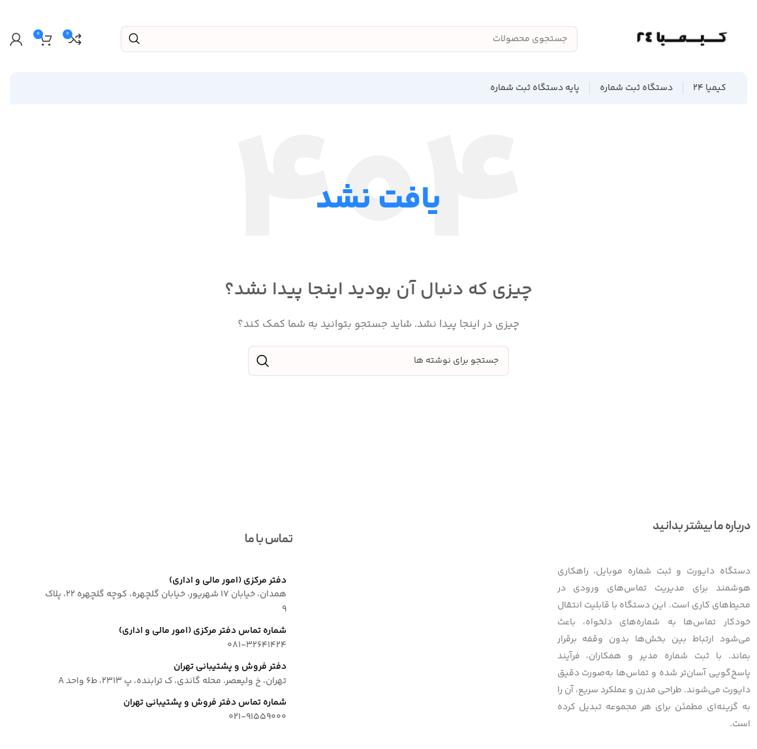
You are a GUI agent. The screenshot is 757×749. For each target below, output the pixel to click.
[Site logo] (682, 38)
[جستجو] (349, 39)
